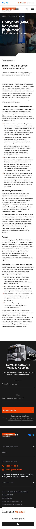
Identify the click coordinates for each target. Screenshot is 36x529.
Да (18, 523)
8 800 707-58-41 (11, 464)
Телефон (17, 381)
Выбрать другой (18, 518)
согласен (15, 416)
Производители (16, 16)
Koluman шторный (8, 60)
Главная (5, 16)
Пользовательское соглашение (13, 503)
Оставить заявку (18, 410)
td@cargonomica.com (13, 468)
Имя (18, 395)
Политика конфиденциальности (13, 500)
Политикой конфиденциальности (20, 420)
